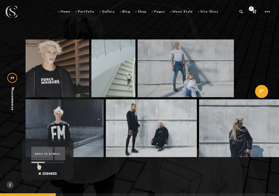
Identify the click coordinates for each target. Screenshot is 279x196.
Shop (142, 11)
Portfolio (86, 11)
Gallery (108, 11)
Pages (159, 11)
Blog (126, 11)
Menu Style (183, 11)
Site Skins (209, 11)
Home (65, 11)
